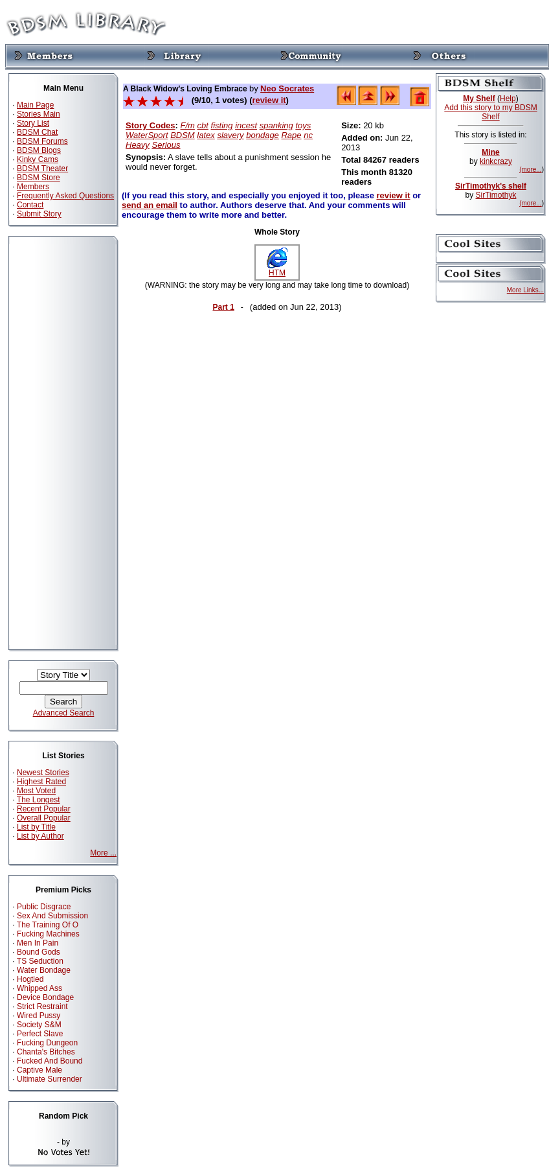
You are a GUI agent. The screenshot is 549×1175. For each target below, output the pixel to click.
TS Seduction (40, 961)
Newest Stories (43, 772)
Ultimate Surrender (49, 1079)
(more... (530, 169)
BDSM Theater (42, 168)
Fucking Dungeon (47, 1042)
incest (246, 125)
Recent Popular (44, 808)
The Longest (38, 799)
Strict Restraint (42, 1006)
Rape (291, 135)
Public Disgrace (44, 906)
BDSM (182, 135)
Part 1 (223, 307)
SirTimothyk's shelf (490, 186)
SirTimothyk (496, 195)
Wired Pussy (38, 1015)
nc (308, 135)
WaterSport (147, 135)
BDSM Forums (42, 141)
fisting (222, 125)
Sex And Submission (52, 915)
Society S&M (39, 1024)
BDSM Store (38, 177)
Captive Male (39, 1070)
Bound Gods (38, 952)
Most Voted (36, 790)
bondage (262, 135)
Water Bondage (44, 970)
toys (303, 125)
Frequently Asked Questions (65, 195)
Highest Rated (41, 781)
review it (269, 100)
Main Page (35, 105)
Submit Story (39, 213)
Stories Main (38, 114)
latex (205, 135)
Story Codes (150, 125)
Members (33, 186)
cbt (202, 125)
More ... (103, 852)
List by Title (36, 827)
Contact (30, 204)
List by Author (40, 836)
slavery (230, 135)
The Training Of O (47, 924)
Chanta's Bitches (46, 1051)
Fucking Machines (48, 933)
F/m (188, 125)
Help (508, 98)
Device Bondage (45, 997)
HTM (277, 269)
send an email (149, 205)
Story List (33, 123)
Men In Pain (37, 943)
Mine (490, 152)
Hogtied (30, 979)
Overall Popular (44, 817)
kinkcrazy (496, 161)
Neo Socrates (287, 88)
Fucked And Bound (49, 1060)
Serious (165, 145)
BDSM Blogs (39, 150)
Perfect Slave (40, 1033)
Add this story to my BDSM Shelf (490, 112)
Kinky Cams (37, 159)
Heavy (138, 145)
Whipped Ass (39, 988)
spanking (276, 125)
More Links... (525, 290)
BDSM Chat (37, 132)
